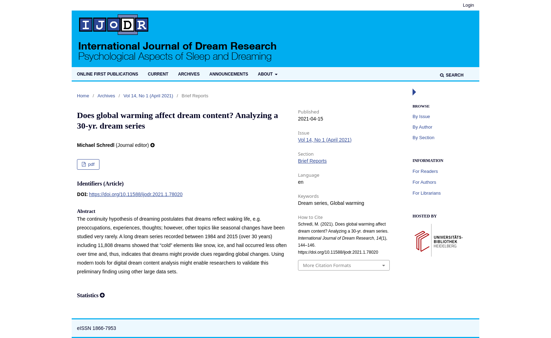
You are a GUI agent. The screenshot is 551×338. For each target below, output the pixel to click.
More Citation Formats (327, 265)
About (266, 74)
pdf (91, 164)
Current (158, 74)
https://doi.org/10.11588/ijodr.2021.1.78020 (135, 194)
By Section (423, 137)
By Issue (421, 116)
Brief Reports (312, 161)
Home (83, 95)
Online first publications (107, 74)
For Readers (425, 171)
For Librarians (427, 193)
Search (454, 75)
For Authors (424, 182)
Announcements (228, 74)
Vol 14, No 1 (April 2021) (148, 95)
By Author (422, 127)
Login (468, 5)
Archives (189, 74)
